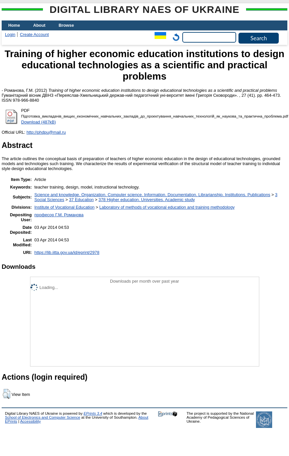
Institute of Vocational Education (64, 207)
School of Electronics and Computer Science (42, 417)
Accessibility (30, 421)
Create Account (34, 34)
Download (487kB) (38, 122)
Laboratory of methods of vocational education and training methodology (167, 207)
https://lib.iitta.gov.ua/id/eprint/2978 (66, 252)
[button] (6, 394)
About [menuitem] (39, 25)
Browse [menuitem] (66, 25)
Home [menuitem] (14, 25)
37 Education (81, 199)
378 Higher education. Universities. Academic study (146, 199)
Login (10, 34)
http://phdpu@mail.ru (46, 132)
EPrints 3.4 (93, 413)
